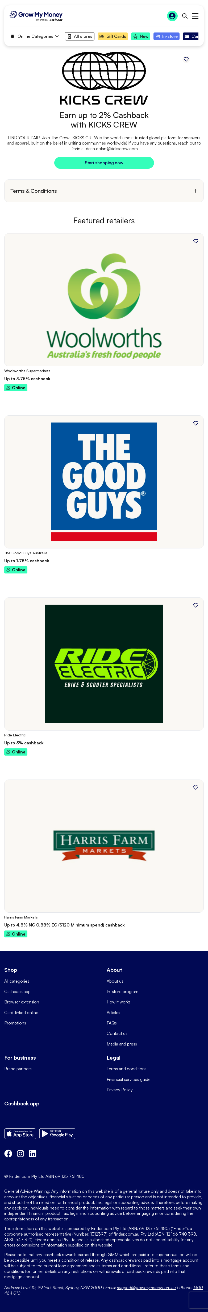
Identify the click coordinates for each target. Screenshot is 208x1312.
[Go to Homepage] (36, 16)
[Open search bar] (185, 16)
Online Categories (34, 36)
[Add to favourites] (186, 59)
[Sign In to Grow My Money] (172, 16)
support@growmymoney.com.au (146, 1287)
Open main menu (195, 16)
